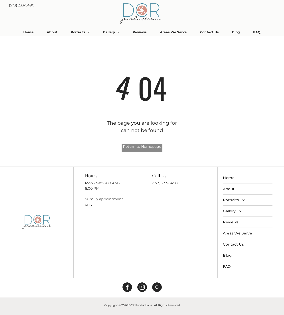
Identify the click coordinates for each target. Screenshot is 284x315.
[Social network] (157, 287)
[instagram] (142, 287)
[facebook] (127, 287)
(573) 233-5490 (21, 5)
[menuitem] (28, 32)
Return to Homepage (142, 146)
